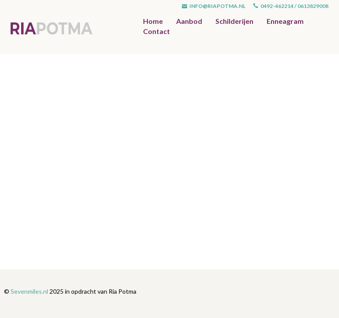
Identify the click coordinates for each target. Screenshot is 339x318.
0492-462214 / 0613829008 (290, 6)
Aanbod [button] (189, 21)
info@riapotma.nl (213, 6)
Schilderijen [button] (234, 21)
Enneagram (285, 21)
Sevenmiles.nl (29, 291)
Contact (156, 31)
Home (153, 21)
